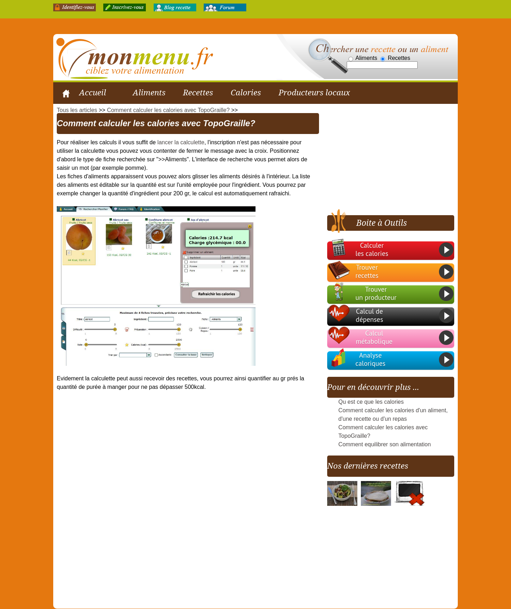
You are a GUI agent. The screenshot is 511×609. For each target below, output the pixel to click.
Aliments (149, 92)
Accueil (92, 92)
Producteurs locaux (314, 92)
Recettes (198, 92)
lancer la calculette (180, 142)
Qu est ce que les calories (371, 402)
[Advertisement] (386, 157)
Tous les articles (77, 110)
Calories (246, 92)
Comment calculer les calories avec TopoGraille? (168, 110)
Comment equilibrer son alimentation (385, 444)
